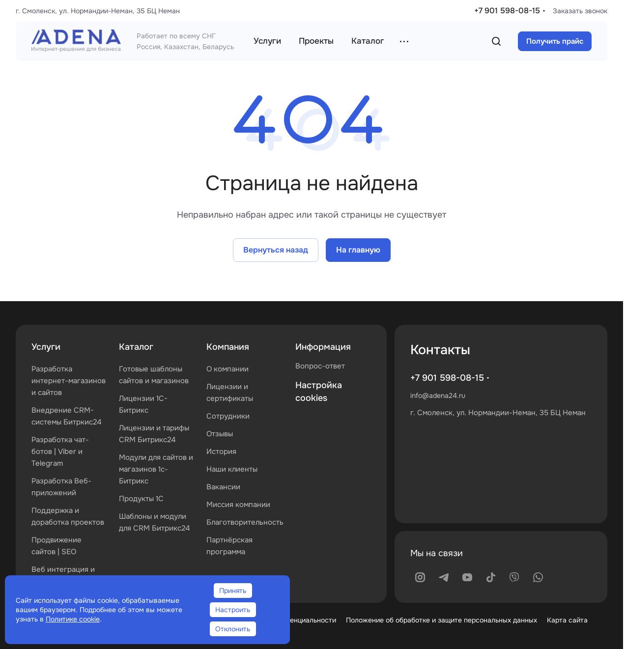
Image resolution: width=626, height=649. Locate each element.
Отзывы (219, 434)
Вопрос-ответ (320, 366)
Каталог (136, 346)
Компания (227, 346)
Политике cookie (73, 619)
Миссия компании (238, 504)
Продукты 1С (141, 499)
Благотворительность (245, 522)
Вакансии (223, 487)
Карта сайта (567, 620)
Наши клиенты (231, 469)
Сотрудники (228, 416)
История (221, 451)
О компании (227, 369)
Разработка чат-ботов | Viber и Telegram (60, 451)
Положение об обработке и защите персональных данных (441, 620)
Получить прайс (554, 41)
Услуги (45, 346)
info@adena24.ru (437, 395)
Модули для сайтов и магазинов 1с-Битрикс (156, 469)
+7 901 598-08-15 (507, 10)
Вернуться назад (275, 250)
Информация (323, 346)
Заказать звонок (580, 10)
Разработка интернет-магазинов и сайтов (68, 380)
